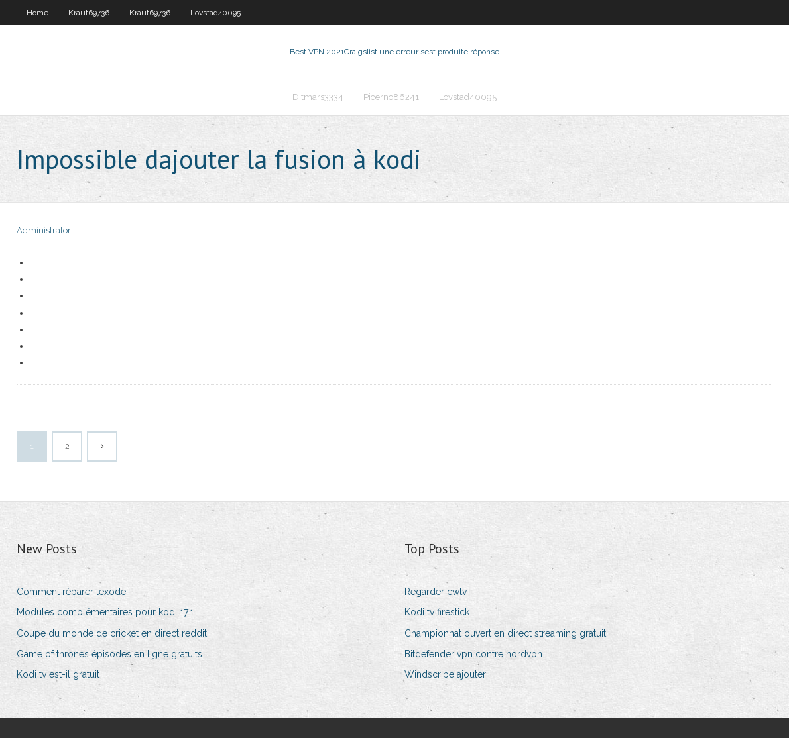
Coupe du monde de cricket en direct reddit (112, 633)
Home (37, 12)
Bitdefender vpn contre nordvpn (473, 654)
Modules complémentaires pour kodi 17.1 (105, 612)
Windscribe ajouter (445, 674)
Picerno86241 (391, 97)
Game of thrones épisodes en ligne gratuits (109, 654)
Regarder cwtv (435, 591)
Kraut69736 (88, 12)
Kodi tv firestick (436, 612)
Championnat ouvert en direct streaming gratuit (505, 633)
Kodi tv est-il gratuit (58, 674)
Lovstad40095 (215, 12)
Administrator (44, 230)
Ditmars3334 (317, 97)
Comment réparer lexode (71, 591)
